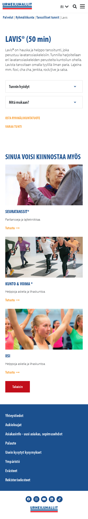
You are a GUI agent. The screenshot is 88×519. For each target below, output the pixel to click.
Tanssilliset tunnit (47, 17)
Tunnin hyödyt (19, 86)
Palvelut (8, 17)
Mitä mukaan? (19, 102)
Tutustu (10, 228)
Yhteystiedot (14, 415)
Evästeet (11, 470)
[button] (44, 86)
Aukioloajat (13, 424)
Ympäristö (12, 461)
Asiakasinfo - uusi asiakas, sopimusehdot (33, 433)
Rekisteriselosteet (17, 479)
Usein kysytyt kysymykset (23, 452)
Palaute (10, 443)
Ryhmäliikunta (25, 17)
